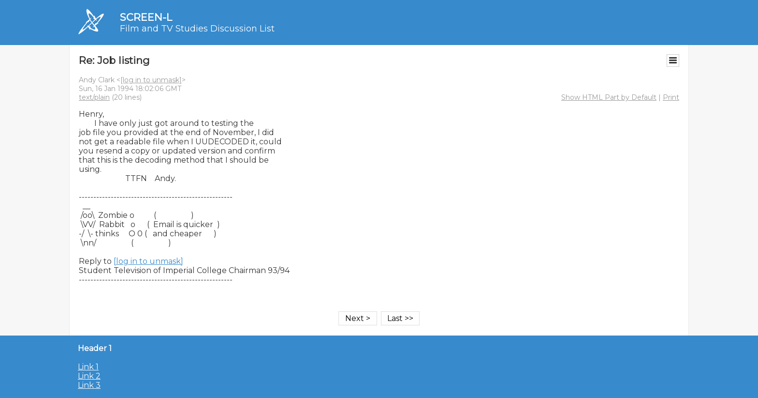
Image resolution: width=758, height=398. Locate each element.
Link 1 (88, 366)
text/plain (94, 97)
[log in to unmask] (151, 80)
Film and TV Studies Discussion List (197, 28)
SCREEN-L (146, 17)
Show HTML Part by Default (608, 97)
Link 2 (89, 376)
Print (671, 97)
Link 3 (89, 385)
